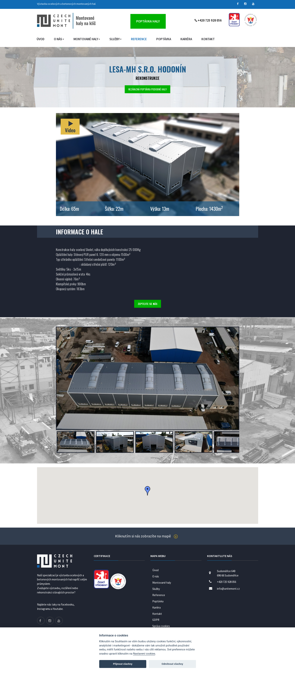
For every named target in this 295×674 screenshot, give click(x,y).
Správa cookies (161, 626)
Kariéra (186, 39)
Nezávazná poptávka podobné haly (147, 89)
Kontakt (208, 39)
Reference (139, 39)
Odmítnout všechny (172, 663)
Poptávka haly (148, 21)
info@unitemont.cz (228, 588)
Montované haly (87, 39)
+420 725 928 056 (208, 20)
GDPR (155, 620)
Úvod (40, 39)
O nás (59, 39)
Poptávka (163, 39)
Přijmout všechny (122, 663)
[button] (147, 490)
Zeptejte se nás (147, 304)
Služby (115, 39)
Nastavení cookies (144, 653)
